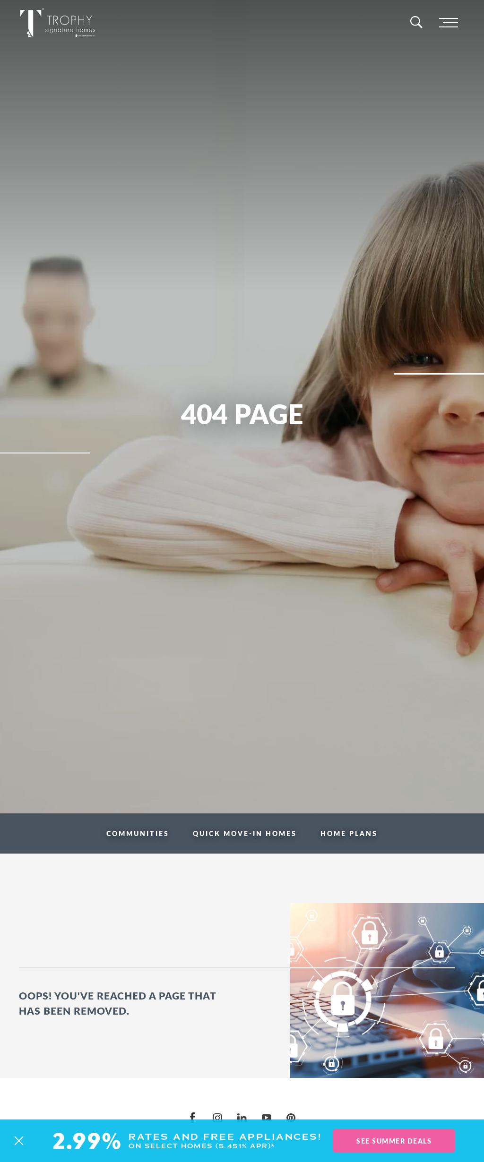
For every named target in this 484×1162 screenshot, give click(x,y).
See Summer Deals (394, 1140)
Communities (137, 833)
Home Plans (349, 833)
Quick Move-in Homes (245, 833)
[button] (18, 1140)
